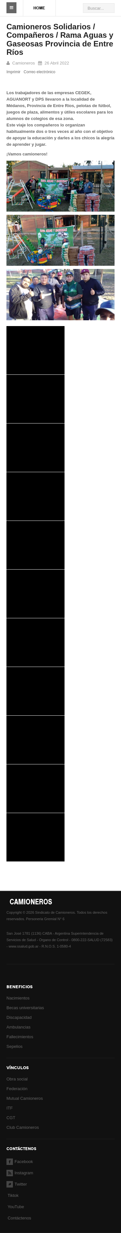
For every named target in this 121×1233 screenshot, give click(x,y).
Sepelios (14, 1046)
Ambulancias (18, 1027)
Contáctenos (19, 1218)
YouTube (15, 1206)
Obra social (17, 1079)
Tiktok (12, 1195)
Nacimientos (18, 998)
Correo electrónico (39, 72)
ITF (9, 1108)
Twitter (16, 1184)
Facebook (19, 1161)
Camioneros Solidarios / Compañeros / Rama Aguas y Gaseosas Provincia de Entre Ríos (59, 39)
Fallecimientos (19, 1036)
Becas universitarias (25, 1007)
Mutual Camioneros (24, 1098)
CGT (10, 1117)
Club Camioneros (22, 1127)
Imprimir (13, 72)
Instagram (19, 1172)
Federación (16, 1088)
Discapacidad (19, 1017)
